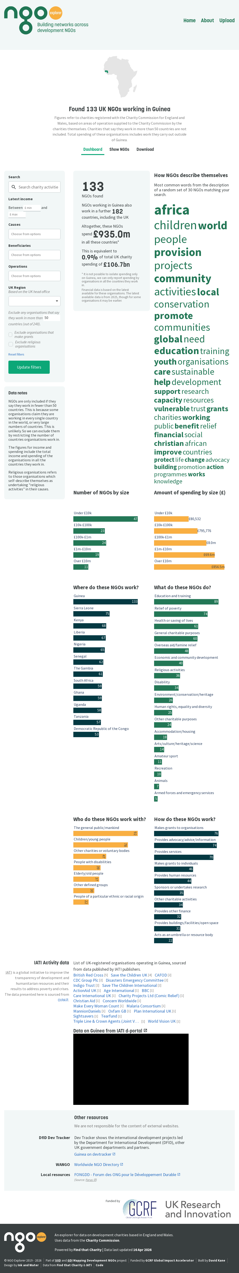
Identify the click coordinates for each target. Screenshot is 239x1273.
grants (217, 408)
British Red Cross (88, 975)
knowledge (168, 481)
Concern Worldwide (120, 1001)
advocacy (217, 459)
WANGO (63, 1164)
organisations (203, 361)
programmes (170, 474)
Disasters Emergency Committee (135, 980)
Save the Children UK (129, 975)
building (165, 467)
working (196, 417)
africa (172, 209)
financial (168, 434)
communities (182, 327)
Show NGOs (119, 149)
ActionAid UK (84, 990)
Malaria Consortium (144, 1006)
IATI (89, 1265)
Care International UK (92, 995)
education (176, 350)
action (215, 467)
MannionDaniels (87, 1011)
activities (175, 291)
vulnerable (172, 408)
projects (173, 265)
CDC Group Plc (85, 980)
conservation (181, 303)
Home (189, 20)
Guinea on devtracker (93, 1154)
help (162, 381)
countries (197, 452)
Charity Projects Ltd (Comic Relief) (149, 995)
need (194, 338)
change (195, 459)
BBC (145, 990)
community (182, 278)
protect (164, 459)
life (179, 459)
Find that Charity (88, 1249)
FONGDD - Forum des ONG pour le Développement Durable (125, 1174)
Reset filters (16, 354)
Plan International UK (152, 1011)
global (168, 338)
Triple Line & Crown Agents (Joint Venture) (107, 1021)
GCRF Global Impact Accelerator (169, 1260)
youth (165, 361)
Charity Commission (102, 1240)
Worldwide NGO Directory (97, 1164)
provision (178, 252)
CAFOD (161, 975)
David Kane (217, 1260)
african (196, 443)
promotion (192, 467)
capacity (168, 400)
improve (168, 452)
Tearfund (109, 1016)
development (196, 381)
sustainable (193, 371)
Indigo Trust (84, 985)
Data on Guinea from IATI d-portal (108, 1031)
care (162, 371)
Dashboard (92, 149)
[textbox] (30, 234)
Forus (89, 1180)
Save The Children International (129, 985)
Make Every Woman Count (96, 1006)
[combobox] (34, 234)
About (207, 20)
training (214, 350)
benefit (187, 426)
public (164, 426)
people (170, 239)
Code (99, 1265)
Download (145, 149)
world (212, 225)
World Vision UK (162, 1021)
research (195, 391)
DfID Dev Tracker (54, 1137)
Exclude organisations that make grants (31, 334)
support (167, 391)
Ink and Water (28, 1265)
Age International (119, 990)
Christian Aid (84, 1001)
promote (173, 315)
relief (208, 426)
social (193, 434)
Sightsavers (83, 1016)
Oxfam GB (117, 1011)
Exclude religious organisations (24, 344)
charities (167, 417)
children (175, 225)
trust (198, 408)
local (208, 291)
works (196, 474)
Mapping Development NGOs (94, 1260)
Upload (227, 20)
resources (198, 400)
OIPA (61, 1000)
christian (169, 443)
